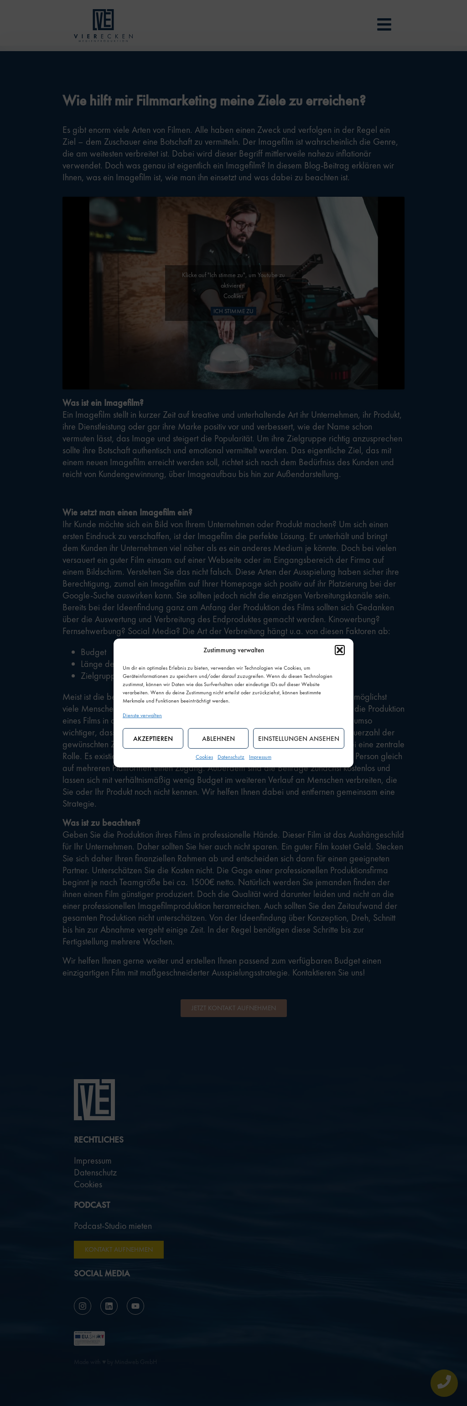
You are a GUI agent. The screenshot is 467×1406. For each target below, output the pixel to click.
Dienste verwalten (142, 715)
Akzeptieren (153, 738)
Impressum (260, 757)
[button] (339, 650)
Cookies (204, 757)
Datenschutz (231, 757)
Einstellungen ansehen (298, 738)
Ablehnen (218, 738)
